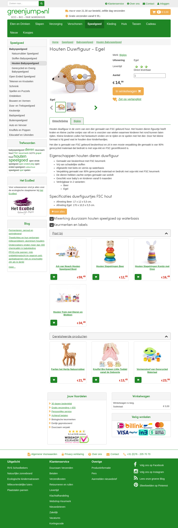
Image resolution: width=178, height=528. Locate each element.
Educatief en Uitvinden (21, 135)
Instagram (149, 471)
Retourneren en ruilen (61, 484)
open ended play (26, 164)
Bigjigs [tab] (77, 121)
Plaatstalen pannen (17, 490)
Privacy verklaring (73, 454)
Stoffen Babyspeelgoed (24, 58)
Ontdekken (15, 96)
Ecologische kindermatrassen (23, 479)
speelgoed (14, 170)
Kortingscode (57, 523)
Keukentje (14, 110)
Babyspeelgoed (18, 49)
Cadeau (151, 23)
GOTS (32, 153)
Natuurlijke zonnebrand (19, 473)
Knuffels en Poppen (19, 130)
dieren (29, 149)
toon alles (58, 211)
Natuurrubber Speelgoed (25, 53)
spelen (27, 170)
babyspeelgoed (16, 150)
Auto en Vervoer (18, 125)
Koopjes (28, 32)
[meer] (52, 219)
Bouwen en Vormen (19, 100)
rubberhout (30, 167)
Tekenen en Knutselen (21, 81)
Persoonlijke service (61, 411)
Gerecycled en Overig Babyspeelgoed (23, 70)
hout (11, 157)
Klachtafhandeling (59, 495)
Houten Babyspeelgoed (25, 63)
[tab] (110, 233)
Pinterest (151, 484)
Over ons (95, 454)
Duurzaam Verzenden (61, 467)
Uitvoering (119, 60)
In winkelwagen (128, 91)
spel (21, 170)
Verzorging (56, 23)
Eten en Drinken (20, 23)
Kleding (111, 23)
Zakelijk (54, 512)
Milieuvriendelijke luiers (19, 484)
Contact (112, 454)
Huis (124, 23)
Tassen (136, 23)
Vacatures (55, 518)
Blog (149, 477)
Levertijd (54, 490)
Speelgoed (95, 23)
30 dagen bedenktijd (61, 403)
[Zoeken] (41, 3)
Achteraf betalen (59, 415)
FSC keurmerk (21, 153)
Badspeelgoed (17, 115)
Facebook (149, 464)
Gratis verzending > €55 (63, 407)
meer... (12, 267)
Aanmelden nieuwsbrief (104, 479)
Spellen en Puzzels (19, 91)
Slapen (39, 23)
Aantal (116, 75)
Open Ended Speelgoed (22, 76)
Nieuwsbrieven (58, 506)
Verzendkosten (58, 479)
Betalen (54, 473)
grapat (38, 153)
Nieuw (14, 32)
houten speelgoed (18, 158)
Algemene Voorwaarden (42, 454)
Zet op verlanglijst (127, 99)
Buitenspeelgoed (18, 120)
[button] (52, 108)
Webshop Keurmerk (60, 501)
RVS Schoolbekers (17, 467)
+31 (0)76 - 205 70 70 (136, 454)
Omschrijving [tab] (60, 121)
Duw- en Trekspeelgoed (22, 105)
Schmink (14, 86)
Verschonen (75, 23)
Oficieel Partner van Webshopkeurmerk (77, 439)
